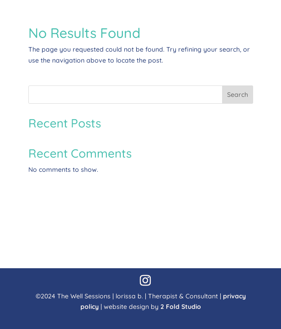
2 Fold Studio (180, 306)
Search (237, 94)
